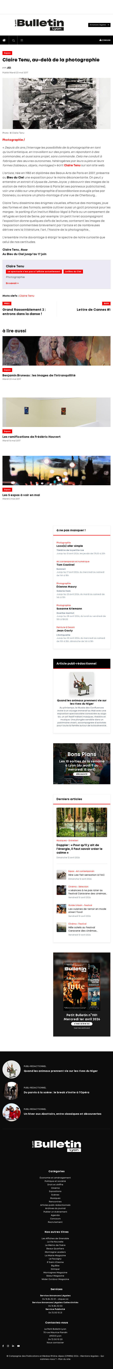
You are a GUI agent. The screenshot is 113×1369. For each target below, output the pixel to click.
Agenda (55, 1215)
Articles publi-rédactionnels (55, 1205)
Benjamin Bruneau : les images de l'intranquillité (39, 375)
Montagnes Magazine (55, 1273)
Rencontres (55, 1202)
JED (9, 68)
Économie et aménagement (55, 1178)
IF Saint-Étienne (55, 1262)
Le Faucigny (55, 1259)
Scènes (55, 1195)
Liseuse (105, 40)
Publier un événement (55, 1212)
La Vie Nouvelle (55, 1242)
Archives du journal (55, 1208)
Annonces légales (98, 25)
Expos (7, 53)
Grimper (55, 1269)
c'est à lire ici (82, 1024)
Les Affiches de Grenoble (55, 1239)
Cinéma (55, 1188)
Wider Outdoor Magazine (55, 1279)
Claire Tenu (72, 165)
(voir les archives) (82, 1028)
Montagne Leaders (55, 1252)
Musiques (55, 1198)
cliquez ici (63, 1299)
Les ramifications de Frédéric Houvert (31, 437)
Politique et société (55, 1181)
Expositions (55, 1191)
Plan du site (64, 1359)
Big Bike (55, 1266)
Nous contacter (55, 1343)
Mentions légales (89, 1356)
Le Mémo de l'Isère (55, 1245)
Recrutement (55, 1222)
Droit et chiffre (55, 1185)
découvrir (82, 774)
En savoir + (12, 283)
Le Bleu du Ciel (73, 272)
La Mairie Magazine (55, 1256)
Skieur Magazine (55, 1276)
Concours (55, 1219)
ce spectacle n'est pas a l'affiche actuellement (34, 272)
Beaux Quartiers (55, 1249)
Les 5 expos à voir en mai (21, 495)
